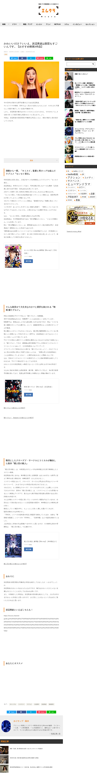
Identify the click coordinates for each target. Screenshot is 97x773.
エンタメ (39, 24)
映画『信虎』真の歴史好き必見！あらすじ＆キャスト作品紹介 (26, 748)
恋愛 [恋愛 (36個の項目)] (93, 194)
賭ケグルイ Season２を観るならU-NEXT (19, 418)
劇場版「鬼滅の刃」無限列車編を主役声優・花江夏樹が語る (85, 111)
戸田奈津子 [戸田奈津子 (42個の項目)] (73, 197)
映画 (3, 24)
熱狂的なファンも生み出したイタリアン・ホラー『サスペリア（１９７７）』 (85, 94)
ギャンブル (13, 704)
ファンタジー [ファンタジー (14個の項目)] (71, 187)
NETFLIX (57, 24)
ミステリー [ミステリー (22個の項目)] (72, 190)
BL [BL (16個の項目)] (68, 171)
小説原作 (36, 704)
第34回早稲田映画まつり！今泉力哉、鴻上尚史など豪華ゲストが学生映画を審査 (31, 767)
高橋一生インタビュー (81, 74)
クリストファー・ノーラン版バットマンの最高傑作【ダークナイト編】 (85, 149)
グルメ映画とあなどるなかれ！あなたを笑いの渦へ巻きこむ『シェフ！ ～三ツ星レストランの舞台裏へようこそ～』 (85, 140)
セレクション (90, 24)
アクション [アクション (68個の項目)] (74, 177)
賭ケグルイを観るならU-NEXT (14, 408)
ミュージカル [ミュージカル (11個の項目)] (83, 190)
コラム (66, 24)
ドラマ (14, 24)
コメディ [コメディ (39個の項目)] (88, 177)
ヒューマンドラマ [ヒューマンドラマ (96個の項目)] (79, 184)
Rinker (30, 256)
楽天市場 (28, 261)
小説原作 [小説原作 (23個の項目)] (83, 194)
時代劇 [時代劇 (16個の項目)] (84, 197)
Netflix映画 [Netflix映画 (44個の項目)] (73, 174)
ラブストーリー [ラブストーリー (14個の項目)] (72, 193)
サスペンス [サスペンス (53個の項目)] (73, 180)
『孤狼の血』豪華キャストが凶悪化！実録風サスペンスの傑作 (85, 120)
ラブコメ (29, 704)
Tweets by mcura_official (74, 231)
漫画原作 (51, 704)
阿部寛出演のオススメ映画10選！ (85, 156)
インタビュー (77, 24)
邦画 (6, 54)
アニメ (48, 24)
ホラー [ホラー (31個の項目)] (82, 187)
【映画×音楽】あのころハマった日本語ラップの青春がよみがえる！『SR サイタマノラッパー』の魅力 (85, 103)
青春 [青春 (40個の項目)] (78, 200)
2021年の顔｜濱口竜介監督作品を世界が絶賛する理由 (24, 758)
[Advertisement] (31, 34)
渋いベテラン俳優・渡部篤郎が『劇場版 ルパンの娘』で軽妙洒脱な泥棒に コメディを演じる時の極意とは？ (85, 85)
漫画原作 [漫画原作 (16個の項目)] (92, 197)
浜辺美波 (44, 704)
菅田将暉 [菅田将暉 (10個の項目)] (70, 200)
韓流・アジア (27, 24)
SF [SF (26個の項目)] (83, 174)
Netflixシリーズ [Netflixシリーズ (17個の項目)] (78, 171)
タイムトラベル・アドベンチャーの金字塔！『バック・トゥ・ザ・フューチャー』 (85, 131)
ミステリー (21, 704)
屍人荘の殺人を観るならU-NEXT (15, 564)
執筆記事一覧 (55, 733)
